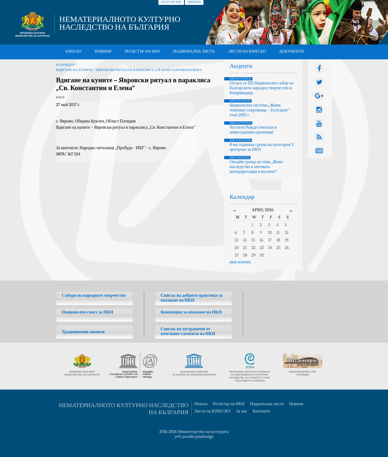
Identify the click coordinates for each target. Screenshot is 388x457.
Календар (242, 196)
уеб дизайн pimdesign (193, 436)
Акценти (241, 66)
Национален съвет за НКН (87, 312)
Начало (73, 51)
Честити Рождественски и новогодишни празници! (253, 130)
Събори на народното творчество (94, 295)
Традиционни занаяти (83, 331)
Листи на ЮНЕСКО (247, 51)
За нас (241, 411)
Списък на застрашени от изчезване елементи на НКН (188, 331)
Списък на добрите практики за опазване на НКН (191, 298)
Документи (291, 51)
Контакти (261, 411)
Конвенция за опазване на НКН (191, 312)
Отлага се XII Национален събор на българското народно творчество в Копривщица (261, 88)
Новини (103, 51)
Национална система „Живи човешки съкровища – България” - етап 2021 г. (261, 110)
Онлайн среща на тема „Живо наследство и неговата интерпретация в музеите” (256, 166)
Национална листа (194, 51)
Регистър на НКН (142, 51)
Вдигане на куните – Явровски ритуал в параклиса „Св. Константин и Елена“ (129, 70)
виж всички (240, 262)
